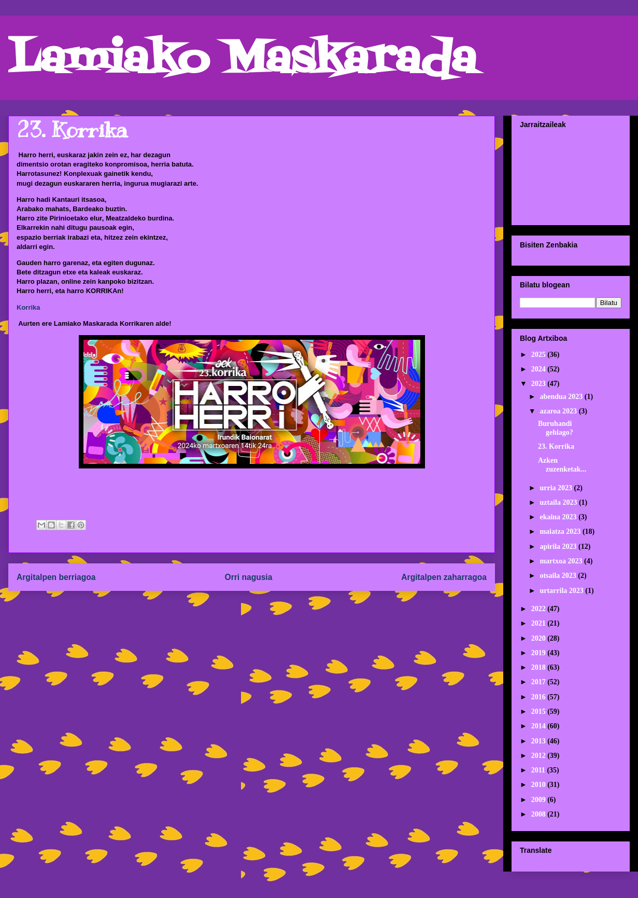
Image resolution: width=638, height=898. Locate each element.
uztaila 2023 (559, 502)
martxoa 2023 (562, 561)
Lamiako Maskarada (242, 60)
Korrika (28, 307)
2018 (539, 667)
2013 (539, 741)
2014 (539, 726)
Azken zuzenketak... (562, 465)
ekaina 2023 (559, 517)
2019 (539, 653)
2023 (539, 384)
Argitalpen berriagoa (56, 577)
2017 (539, 682)
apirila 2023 (559, 546)
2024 (539, 369)
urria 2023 (557, 488)
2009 (539, 800)
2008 (539, 814)
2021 (539, 623)
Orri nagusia (249, 577)
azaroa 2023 (559, 411)
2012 (539, 755)
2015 (539, 711)
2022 (539, 609)
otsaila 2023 (559, 575)
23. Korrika (556, 446)
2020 (539, 638)
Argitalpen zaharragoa (444, 577)
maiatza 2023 (561, 531)
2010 (539, 785)
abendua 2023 (562, 396)
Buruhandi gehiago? (555, 428)
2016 (539, 697)
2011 (539, 770)
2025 (539, 354)
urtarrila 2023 (562, 591)
